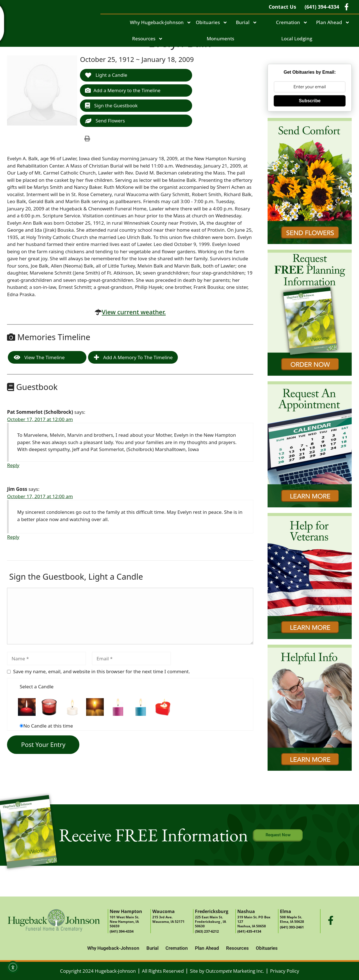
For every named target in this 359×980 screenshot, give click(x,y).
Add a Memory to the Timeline (123, 90)
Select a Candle (37, 687)
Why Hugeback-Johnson (160, 22)
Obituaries (211, 22)
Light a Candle (106, 75)
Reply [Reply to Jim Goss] (13, 537)
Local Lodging (296, 38)
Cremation (292, 22)
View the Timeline (39, 357)
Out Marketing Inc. (235, 971)
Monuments (220, 38)
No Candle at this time (48, 726)
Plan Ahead (333, 22)
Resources (147, 39)
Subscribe (309, 100)
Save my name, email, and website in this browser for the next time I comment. (101, 671)
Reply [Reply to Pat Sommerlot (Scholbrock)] (13, 465)
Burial (246, 22)
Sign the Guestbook (111, 105)
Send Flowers (105, 121)
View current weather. (134, 312)
